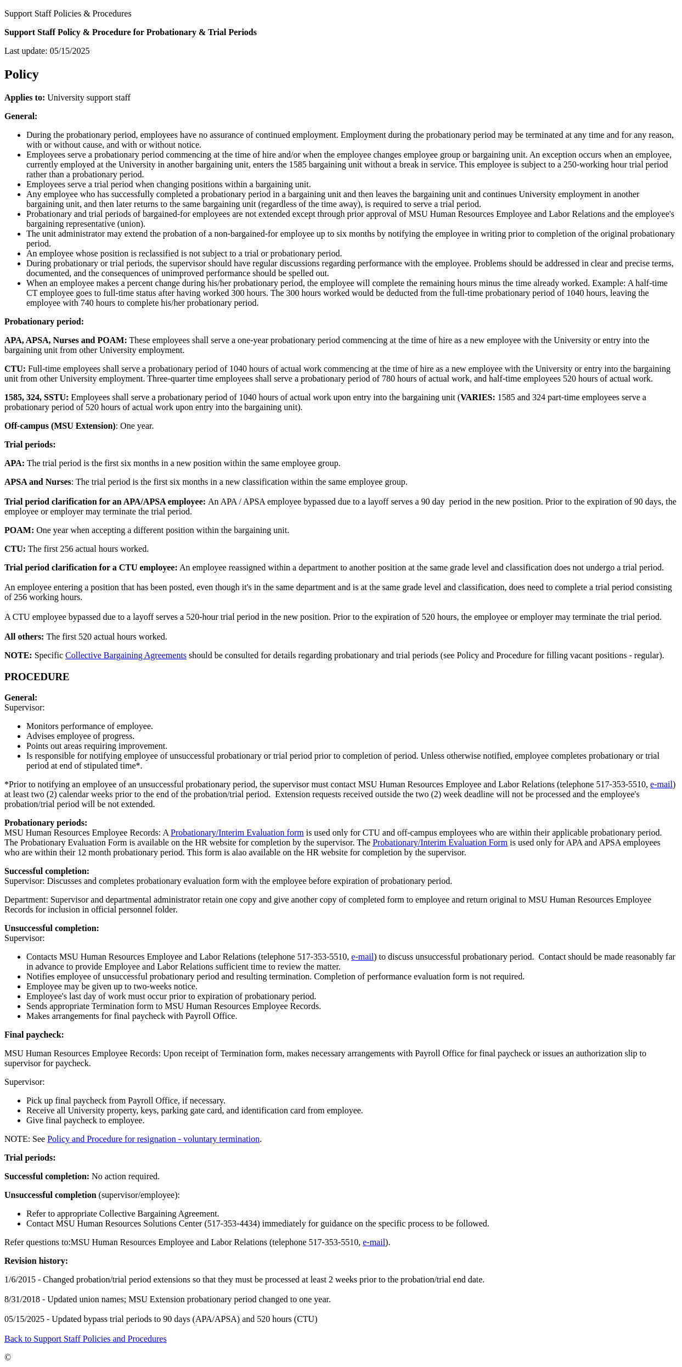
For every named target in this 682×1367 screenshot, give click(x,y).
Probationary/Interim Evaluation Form (440, 842)
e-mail (661, 784)
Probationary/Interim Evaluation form (237, 832)
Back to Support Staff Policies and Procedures (85, 1338)
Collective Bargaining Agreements (126, 655)
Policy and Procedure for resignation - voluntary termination (153, 1139)
